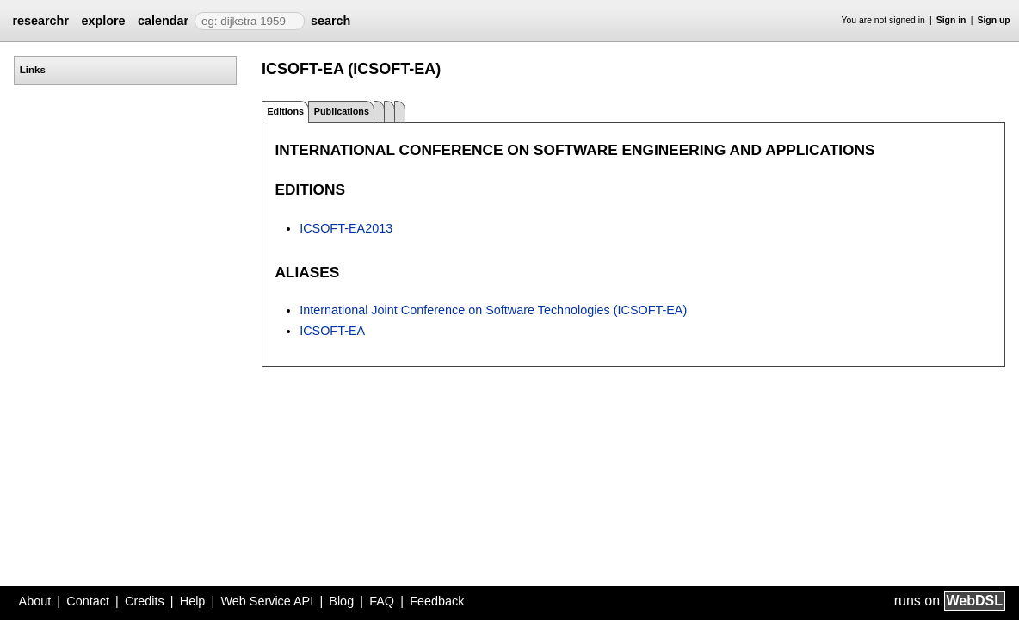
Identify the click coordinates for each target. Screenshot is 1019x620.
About (35, 601)
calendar (163, 21)
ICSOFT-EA (332, 331)
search (330, 21)
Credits (144, 601)
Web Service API (266, 601)
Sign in (951, 20)
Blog (341, 601)
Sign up (994, 20)
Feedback (437, 601)
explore (103, 21)
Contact (87, 601)
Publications (341, 111)
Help (193, 601)
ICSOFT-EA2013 (346, 228)
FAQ (381, 601)
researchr (40, 21)
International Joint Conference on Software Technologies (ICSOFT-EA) (493, 310)
